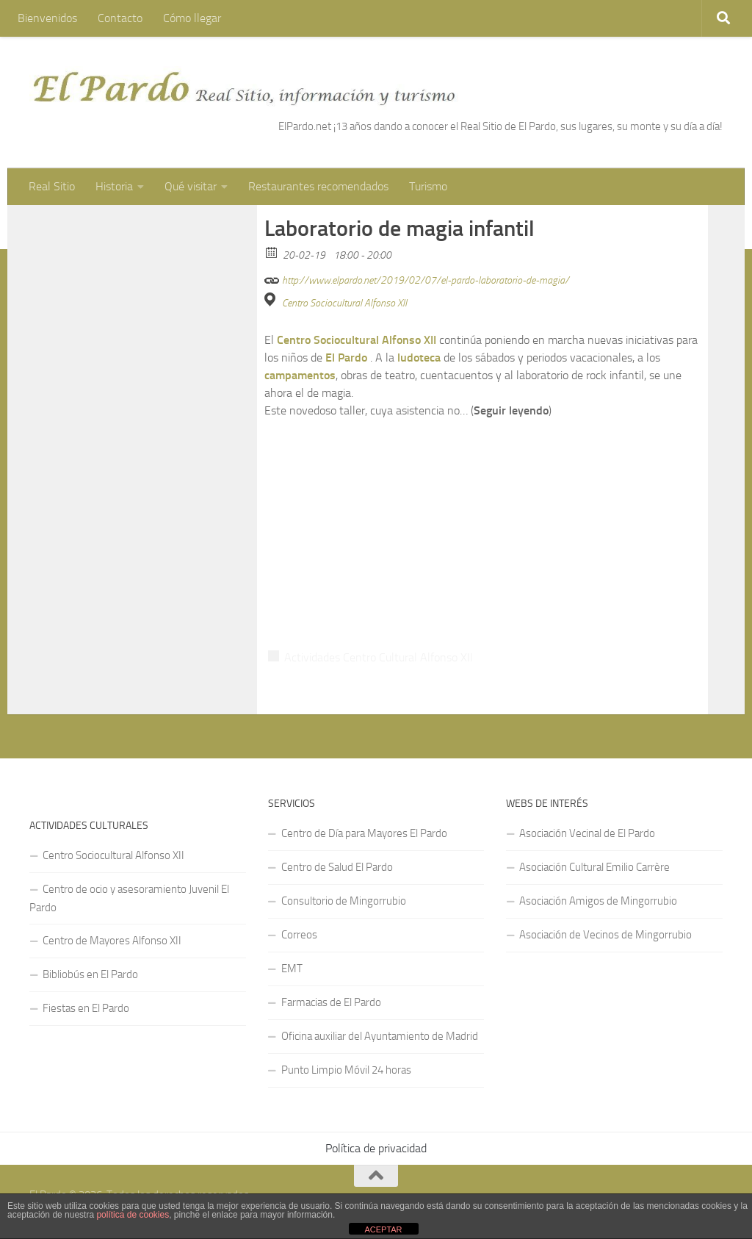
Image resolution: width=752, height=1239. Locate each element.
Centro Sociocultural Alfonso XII (344, 303)
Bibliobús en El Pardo (90, 974)
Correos (299, 934)
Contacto (120, 18)
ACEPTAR (383, 1229)
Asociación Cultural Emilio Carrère (594, 867)
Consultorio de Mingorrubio (343, 901)
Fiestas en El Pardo (86, 1008)
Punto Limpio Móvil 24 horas (346, 1070)
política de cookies (132, 1215)
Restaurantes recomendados (318, 186)
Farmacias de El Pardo (331, 1002)
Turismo (428, 186)
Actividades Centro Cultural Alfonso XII (378, 657)
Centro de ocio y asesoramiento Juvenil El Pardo (129, 898)
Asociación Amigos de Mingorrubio (598, 901)
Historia (114, 186)
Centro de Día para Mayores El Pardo (364, 833)
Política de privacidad (376, 1148)
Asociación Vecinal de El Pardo (587, 833)
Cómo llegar (192, 18)
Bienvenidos (47, 18)
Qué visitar (190, 186)
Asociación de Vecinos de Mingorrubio (605, 934)
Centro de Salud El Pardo (337, 867)
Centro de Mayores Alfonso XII (112, 940)
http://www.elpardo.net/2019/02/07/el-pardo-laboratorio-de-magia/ (416, 278)
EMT (292, 968)
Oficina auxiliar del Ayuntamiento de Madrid (379, 1036)
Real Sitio (52, 186)
